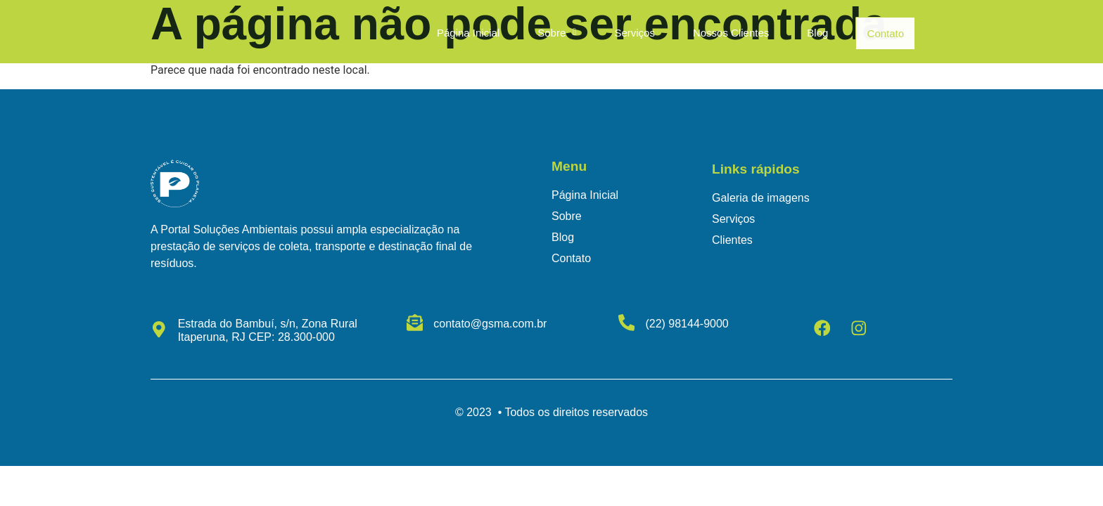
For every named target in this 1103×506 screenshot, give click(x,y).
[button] (552, 33)
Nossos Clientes (726, 33)
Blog (813, 33)
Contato (886, 33)
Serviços (630, 33)
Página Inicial (463, 33)
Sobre (552, 33)
